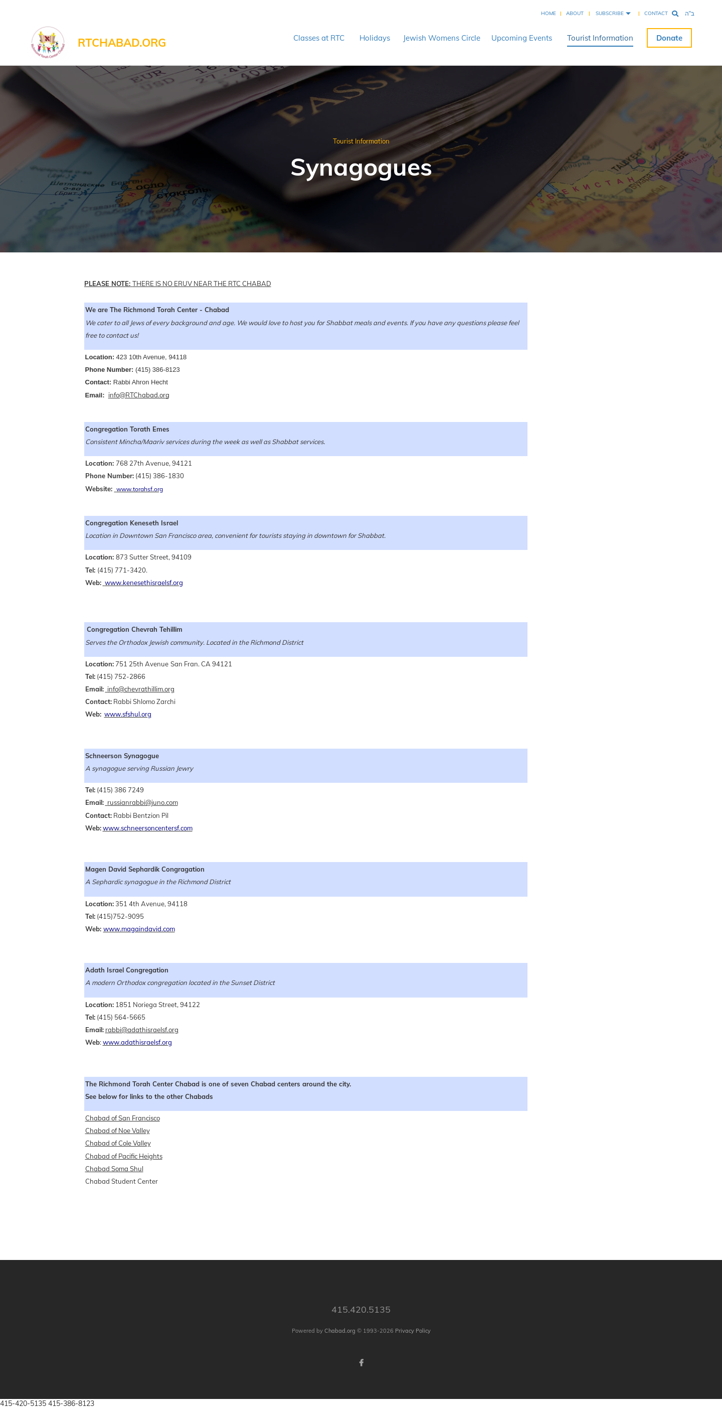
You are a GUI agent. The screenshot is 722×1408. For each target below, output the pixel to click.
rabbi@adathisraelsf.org (141, 1030)
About (575, 13)
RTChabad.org (122, 43)
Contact (656, 13)
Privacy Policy (413, 1330)
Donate (669, 38)
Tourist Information (600, 38)
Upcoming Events (521, 38)
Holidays (374, 38)
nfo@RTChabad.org (139, 395)
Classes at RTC (318, 38)
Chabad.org (339, 1330)
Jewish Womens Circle (441, 38)
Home (548, 13)
